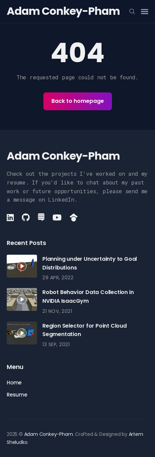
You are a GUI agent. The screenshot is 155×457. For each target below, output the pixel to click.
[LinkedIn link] (11, 217)
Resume (17, 394)
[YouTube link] (57, 217)
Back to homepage (77, 101)
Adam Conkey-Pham (63, 10)
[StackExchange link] (41, 217)
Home (14, 382)
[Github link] (26, 217)
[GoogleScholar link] (73, 217)
